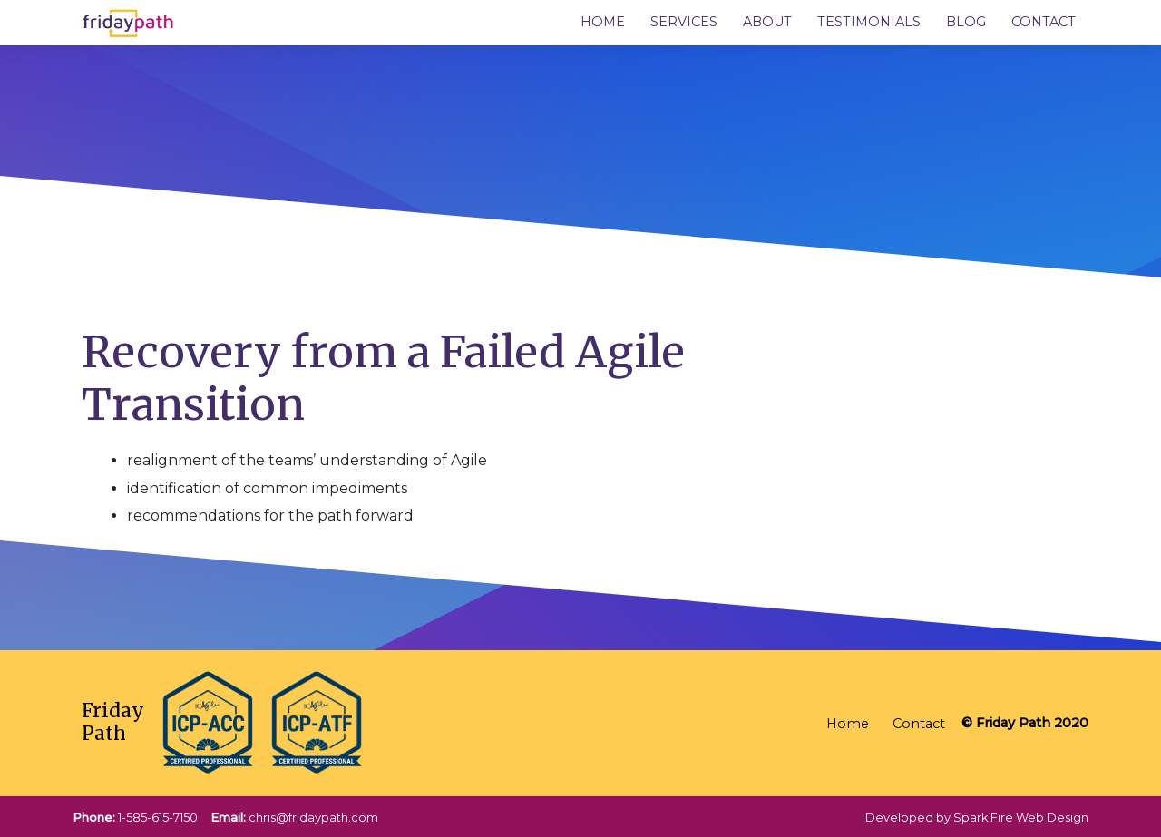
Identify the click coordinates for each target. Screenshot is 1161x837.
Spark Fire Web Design (1020, 817)
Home (602, 22)
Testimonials (869, 22)
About (767, 22)
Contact (1043, 22)
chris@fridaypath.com (313, 817)
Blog (966, 22)
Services (683, 22)
